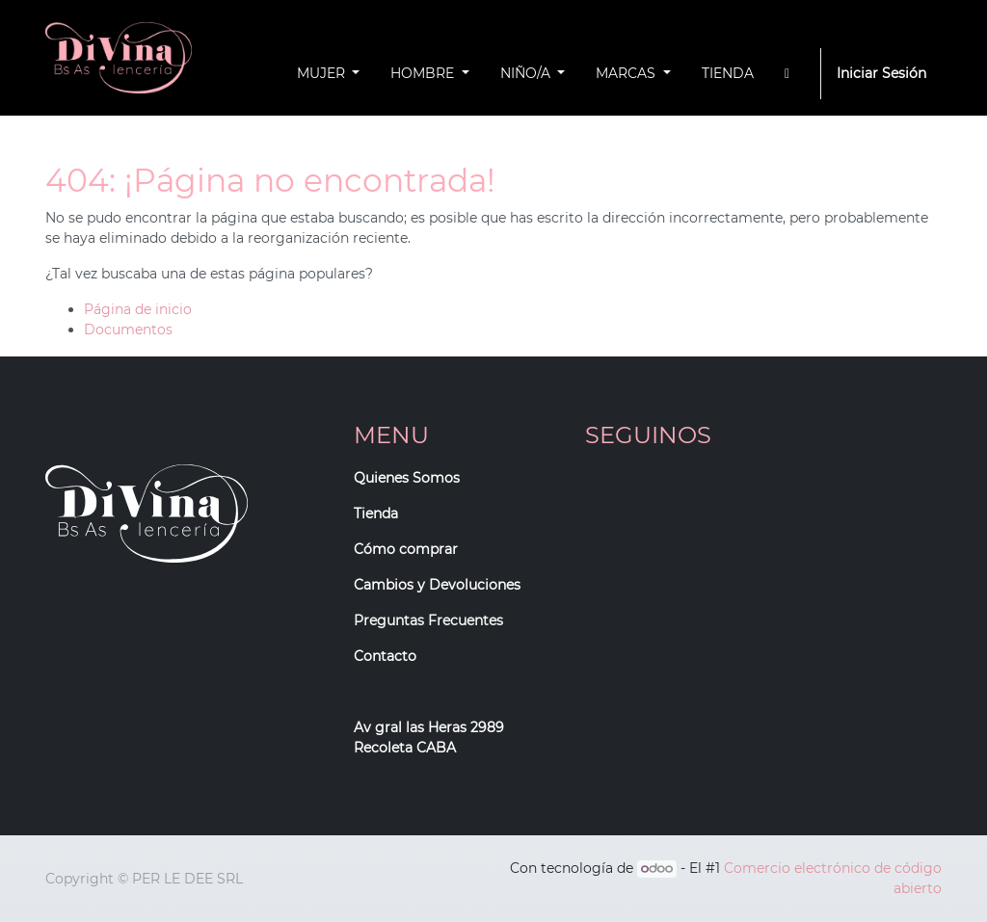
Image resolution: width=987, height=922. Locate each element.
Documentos (128, 329)
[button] (787, 74)
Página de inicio (138, 309)
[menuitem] (727, 74)
